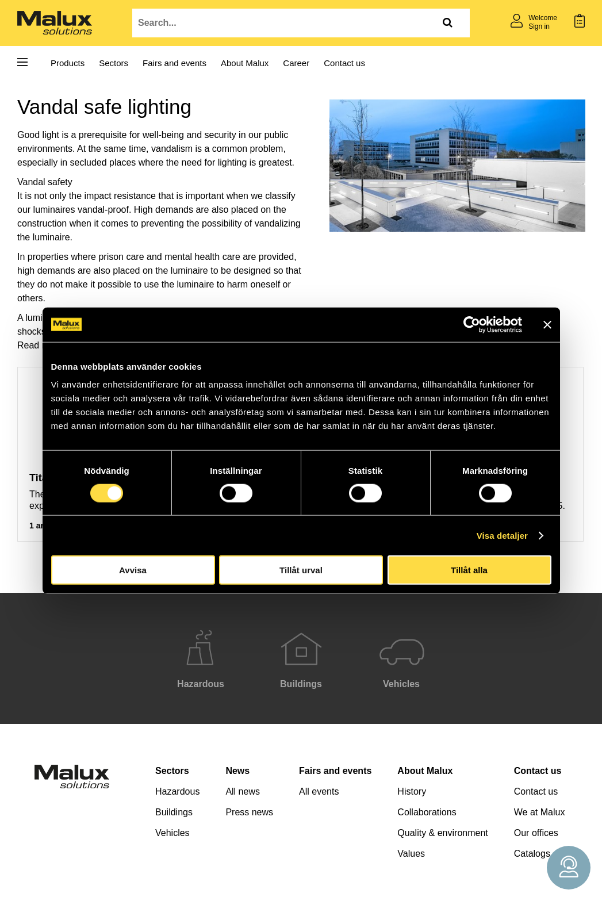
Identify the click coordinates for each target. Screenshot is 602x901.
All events (319, 791)
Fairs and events (174, 63)
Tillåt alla (469, 570)
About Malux (245, 63)
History (411, 791)
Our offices (536, 833)
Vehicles (172, 833)
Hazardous (177, 791)
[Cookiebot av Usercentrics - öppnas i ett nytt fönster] (471, 324)
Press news (249, 812)
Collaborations (426, 812)
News (237, 771)
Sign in (539, 26)
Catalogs (532, 853)
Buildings (174, 812)
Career (296, 63)
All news (242, 791)
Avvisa (133, 570)
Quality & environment (442, 833)
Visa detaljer (502, 535)
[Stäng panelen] (547, 324)
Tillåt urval (301, 570)
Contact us (344, 63)
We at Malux (539, 812)
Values (411, 853)
